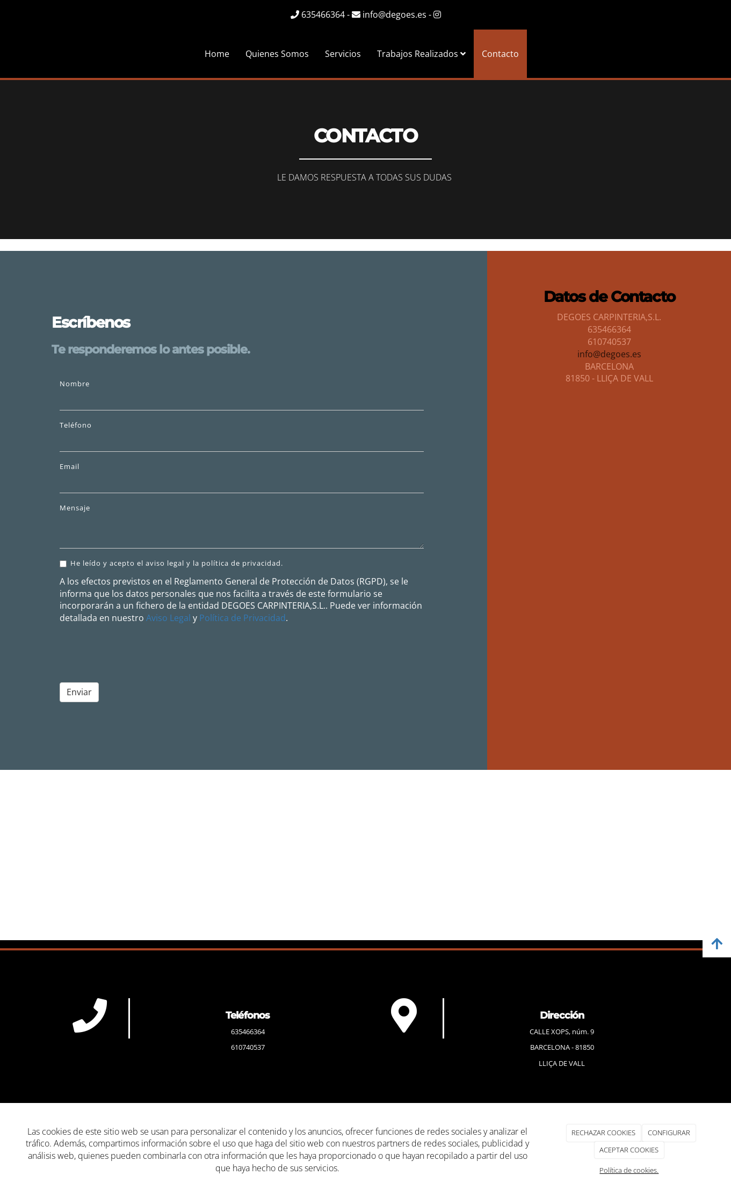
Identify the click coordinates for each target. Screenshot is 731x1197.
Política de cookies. (628, 1170)
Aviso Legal (168, 618)
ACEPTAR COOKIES (628, 1150)
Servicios (343, 54)
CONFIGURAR (669, 1132)
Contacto (500, 54)
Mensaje (75, 508)
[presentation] (141, 653)
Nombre (75, 383)
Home (217, 54)
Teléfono (76, 425)
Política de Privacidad (242, 618)
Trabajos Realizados (421, 54)
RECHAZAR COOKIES (603, 1132)
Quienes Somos (277, 54)
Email (69, 466)
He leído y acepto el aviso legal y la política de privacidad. (171, 563)
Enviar (79, 692)
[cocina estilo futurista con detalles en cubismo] (609, 507)
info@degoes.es (609, 354)
